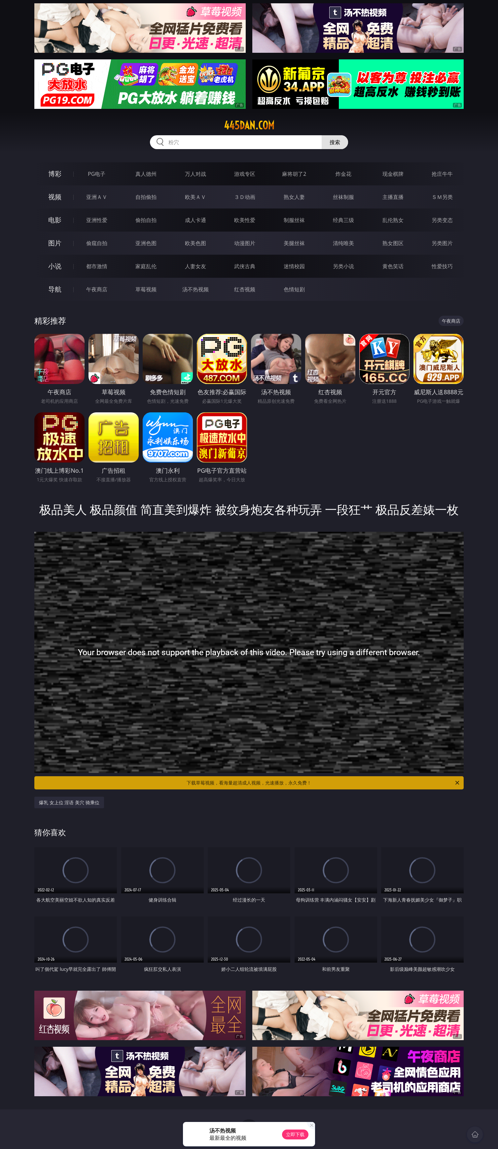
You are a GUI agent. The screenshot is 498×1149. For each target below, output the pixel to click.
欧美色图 (195, 243)
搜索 (335, 142)
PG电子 (96, 173)
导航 (54, 289)
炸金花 (343, 173)
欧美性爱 (244, 220)
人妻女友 (195, 266)
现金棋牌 (393, 173)
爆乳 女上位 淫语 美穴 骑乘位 (69, 802)
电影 (54, 219)
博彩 (54, 173)
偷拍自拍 (146, 220)
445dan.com (249, 125)
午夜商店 (96, 289)
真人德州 (146, 173)
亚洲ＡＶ (96, 197)
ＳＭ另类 (442, 197)
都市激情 (96, 266)
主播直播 (393, 197)
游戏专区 (244, 173)
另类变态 (442, 220)
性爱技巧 (442, 266)
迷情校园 (294, 266)
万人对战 (195, 173)
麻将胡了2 (294, 173)
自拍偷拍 (146, 197)
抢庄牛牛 (442, 173)
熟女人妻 (294, 197)
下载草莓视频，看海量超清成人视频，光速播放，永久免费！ (323, 783)
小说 (54, 266)
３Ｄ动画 (244, 197)
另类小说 (343, 266)
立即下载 (295, 1134)
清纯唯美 (343, 243)
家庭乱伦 (146, 266)
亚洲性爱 (96, 220)
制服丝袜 (294, 220)
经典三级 (343, 220)
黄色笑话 (393, 266)
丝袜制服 (343, 197)
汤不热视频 (195, 289)
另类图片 (442, 243)
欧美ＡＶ (195, 197)
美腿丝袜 (294, 243)
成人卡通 (195, 220)
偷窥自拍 (96, 243)
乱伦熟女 (393, 220)
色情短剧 (294, 289)
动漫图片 (244, 243)
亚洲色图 (146, 243)
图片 (54, 243)
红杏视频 (244, 289)
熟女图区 (393, 243)
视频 (54, 196)
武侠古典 (244, 266)
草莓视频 (146, 289)
